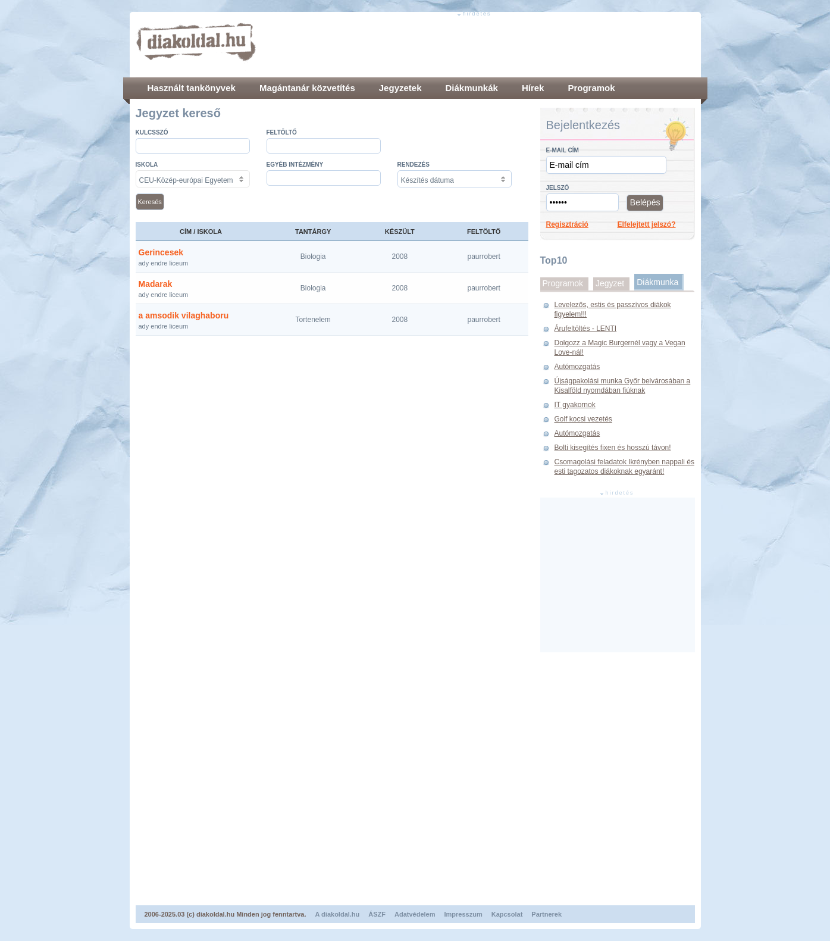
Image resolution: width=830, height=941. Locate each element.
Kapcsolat (507, 914)
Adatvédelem (414, 914)
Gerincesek (161, 252)
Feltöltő (282, 132)
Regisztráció (567, 224)
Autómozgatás (577, 366)
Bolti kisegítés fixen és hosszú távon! (613, 447)
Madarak (156, 284)
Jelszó (557, 188)
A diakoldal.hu (337, 914)
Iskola (147, 164)
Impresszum (463, 914)
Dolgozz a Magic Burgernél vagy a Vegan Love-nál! (620, 348)
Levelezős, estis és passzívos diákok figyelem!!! (613, 309)
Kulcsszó (152, 132)
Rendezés (413, 164)
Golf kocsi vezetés (583, 419)
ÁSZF (377, 914)
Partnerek (546, 914)
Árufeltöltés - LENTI (586, 328)
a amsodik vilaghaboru (184, 315)
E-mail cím (562, 150)
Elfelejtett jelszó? (647, 224)
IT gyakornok (575, 405)
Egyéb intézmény (295, 164)
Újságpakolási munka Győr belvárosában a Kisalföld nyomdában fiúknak (623, 386)
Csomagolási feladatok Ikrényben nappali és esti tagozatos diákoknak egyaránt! (624, 467)
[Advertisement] (478, 44)
